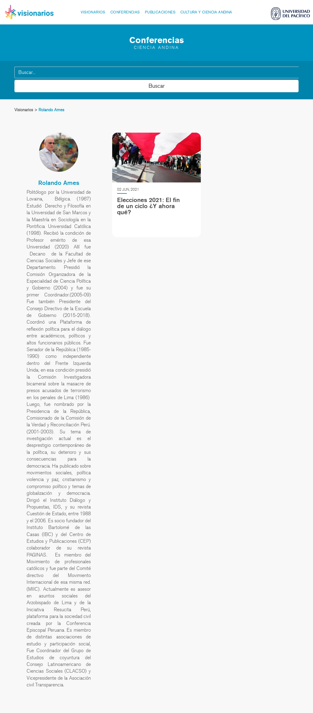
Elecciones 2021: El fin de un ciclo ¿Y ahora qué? (148, 206)
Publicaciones (160, 12)
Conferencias (125, 12)
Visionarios (93, 12)
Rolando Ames (58, 182)
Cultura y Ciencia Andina (206, 12)
